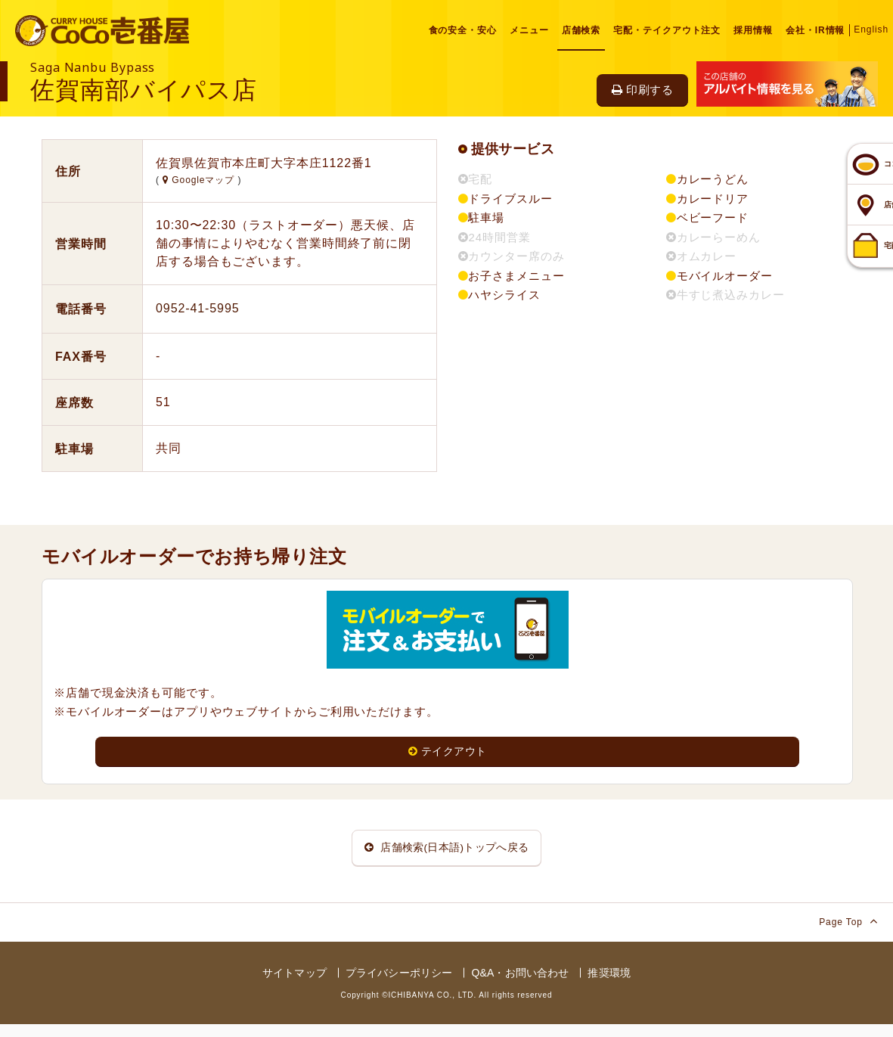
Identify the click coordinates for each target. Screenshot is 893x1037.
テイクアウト (447, 752)
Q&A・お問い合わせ (520, 986)
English (871, 29)
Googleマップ (200, 180)
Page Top (848, 933)
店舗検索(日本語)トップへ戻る (446, 854)
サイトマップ (294, 986)
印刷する (642, 89)
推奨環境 (609, 986)
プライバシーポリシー (399, 986)
